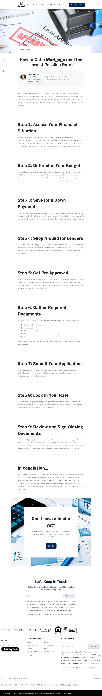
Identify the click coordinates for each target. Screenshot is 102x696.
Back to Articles (25, 50)
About (29, 642)
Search (63, 11)
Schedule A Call (49, 652)
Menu (79, 12)
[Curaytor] (10, 651)
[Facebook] (2, 641)
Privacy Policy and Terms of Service (61, 610)
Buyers (47, 11)
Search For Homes (33, 652)
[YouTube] (6, 641)
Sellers (55, 11)
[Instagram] (9, 641)
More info (73, 693)
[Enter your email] (46, 596)
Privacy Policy (97, 678)
